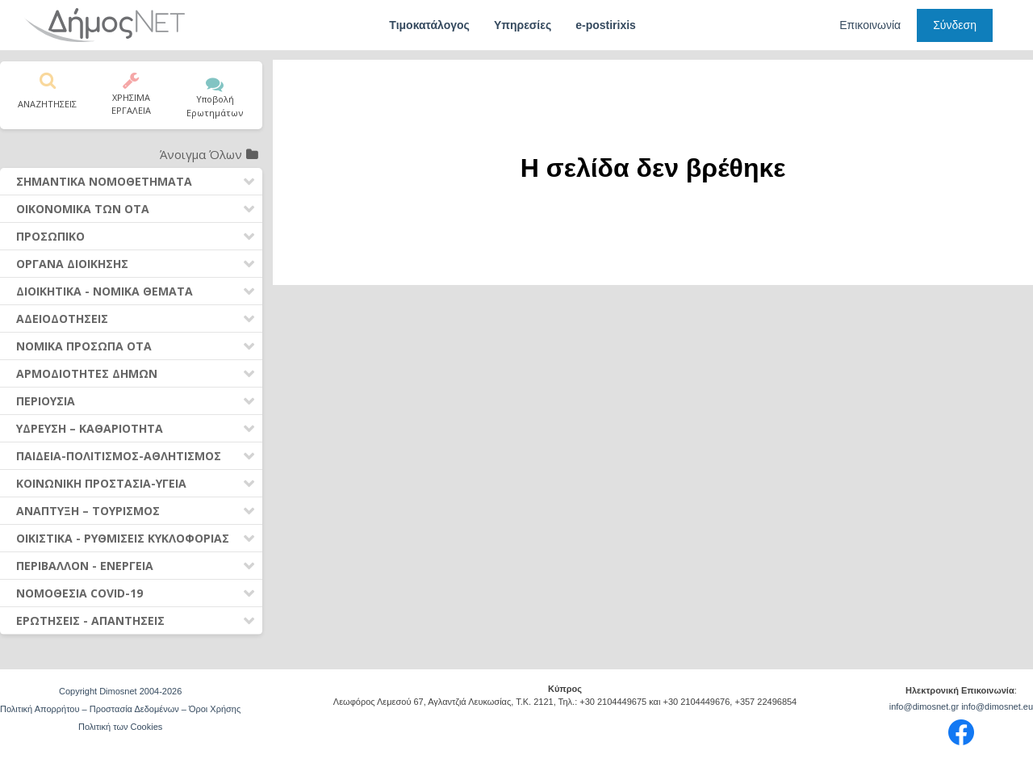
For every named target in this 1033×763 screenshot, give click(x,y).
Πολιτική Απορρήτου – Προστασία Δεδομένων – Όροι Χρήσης (120, 709)
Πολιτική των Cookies (120, 727)
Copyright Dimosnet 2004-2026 (120, 691)
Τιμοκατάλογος (429, 25)
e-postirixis (605, 25)
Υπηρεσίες (522, 25)
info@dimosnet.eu (997, 706)
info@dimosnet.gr (924, 706)
